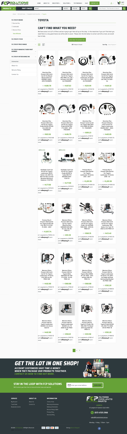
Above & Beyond (74, 428)
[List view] (43, 45)
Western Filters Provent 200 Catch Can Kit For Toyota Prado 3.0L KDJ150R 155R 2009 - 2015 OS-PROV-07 (87, 224)
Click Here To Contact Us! (76, 40)
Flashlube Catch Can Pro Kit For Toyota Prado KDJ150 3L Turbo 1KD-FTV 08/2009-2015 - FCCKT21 (67, 174)
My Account (14, 402)
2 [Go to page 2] (76, 350)
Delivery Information (52, 407)
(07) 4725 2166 (101, 412)
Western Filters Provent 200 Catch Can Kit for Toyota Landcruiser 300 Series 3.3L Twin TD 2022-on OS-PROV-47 (107, 224)
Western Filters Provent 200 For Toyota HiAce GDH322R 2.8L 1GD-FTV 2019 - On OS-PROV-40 (67, 274)
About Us (46, 3)
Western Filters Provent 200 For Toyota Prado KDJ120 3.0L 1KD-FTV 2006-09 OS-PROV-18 (107, 324)
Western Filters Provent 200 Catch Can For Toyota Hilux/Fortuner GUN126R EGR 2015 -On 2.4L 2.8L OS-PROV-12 (67, 225)
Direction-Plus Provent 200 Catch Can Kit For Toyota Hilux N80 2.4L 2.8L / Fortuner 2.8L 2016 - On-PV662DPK (67, 76)
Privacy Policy (50, 412)
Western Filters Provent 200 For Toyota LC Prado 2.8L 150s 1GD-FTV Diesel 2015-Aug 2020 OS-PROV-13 (86, 325)
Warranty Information (53, 404)
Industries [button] (55, 3)
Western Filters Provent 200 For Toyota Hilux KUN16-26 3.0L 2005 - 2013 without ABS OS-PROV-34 (87, 274)
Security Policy (51, 415)
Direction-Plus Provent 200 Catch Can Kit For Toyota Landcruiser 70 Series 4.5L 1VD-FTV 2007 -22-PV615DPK (87, 76)
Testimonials (78, 3)
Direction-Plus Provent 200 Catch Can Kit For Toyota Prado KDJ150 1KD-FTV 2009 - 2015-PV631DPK (67, 125)
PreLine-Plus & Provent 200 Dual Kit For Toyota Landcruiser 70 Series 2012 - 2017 (87, 173)
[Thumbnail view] (39, 45)
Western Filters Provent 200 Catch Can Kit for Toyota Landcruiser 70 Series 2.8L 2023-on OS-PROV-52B (46, 274)
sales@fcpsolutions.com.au (99, 417)
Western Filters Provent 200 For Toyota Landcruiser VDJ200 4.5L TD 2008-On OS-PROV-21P (67, 325)
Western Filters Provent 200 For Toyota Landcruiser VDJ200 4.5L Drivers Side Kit (47, 324)
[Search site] (124, 8)
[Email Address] (79, 385)
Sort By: (105, 44)
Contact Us (94, 3)
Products (9, 8)
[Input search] (110, 8)
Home (39, 3)
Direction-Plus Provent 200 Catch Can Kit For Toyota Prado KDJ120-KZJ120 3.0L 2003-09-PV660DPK (46, 125)
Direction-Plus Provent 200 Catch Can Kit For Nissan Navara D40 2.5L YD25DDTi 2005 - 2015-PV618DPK (46, 76)
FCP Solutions (19, 428)
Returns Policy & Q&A (52, 410)
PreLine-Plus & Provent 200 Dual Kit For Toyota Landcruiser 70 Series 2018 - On (107, 173)
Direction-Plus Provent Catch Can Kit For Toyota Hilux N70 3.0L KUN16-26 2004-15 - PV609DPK (87, 124)
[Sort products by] (112, 44)
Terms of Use (50, 402)
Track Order (14, 404)
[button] (112, 3)
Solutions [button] (66, 3)
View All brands (17, 34)
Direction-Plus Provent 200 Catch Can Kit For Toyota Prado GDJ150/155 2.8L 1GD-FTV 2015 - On (107, 76)
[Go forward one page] (79, 350)
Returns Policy (16, 70)
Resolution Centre (16, 407)
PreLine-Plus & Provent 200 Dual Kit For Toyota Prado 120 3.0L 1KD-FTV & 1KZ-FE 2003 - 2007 (46, 223)
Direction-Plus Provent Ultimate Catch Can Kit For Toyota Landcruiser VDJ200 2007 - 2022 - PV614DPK (107, 125)
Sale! (86, 3)
